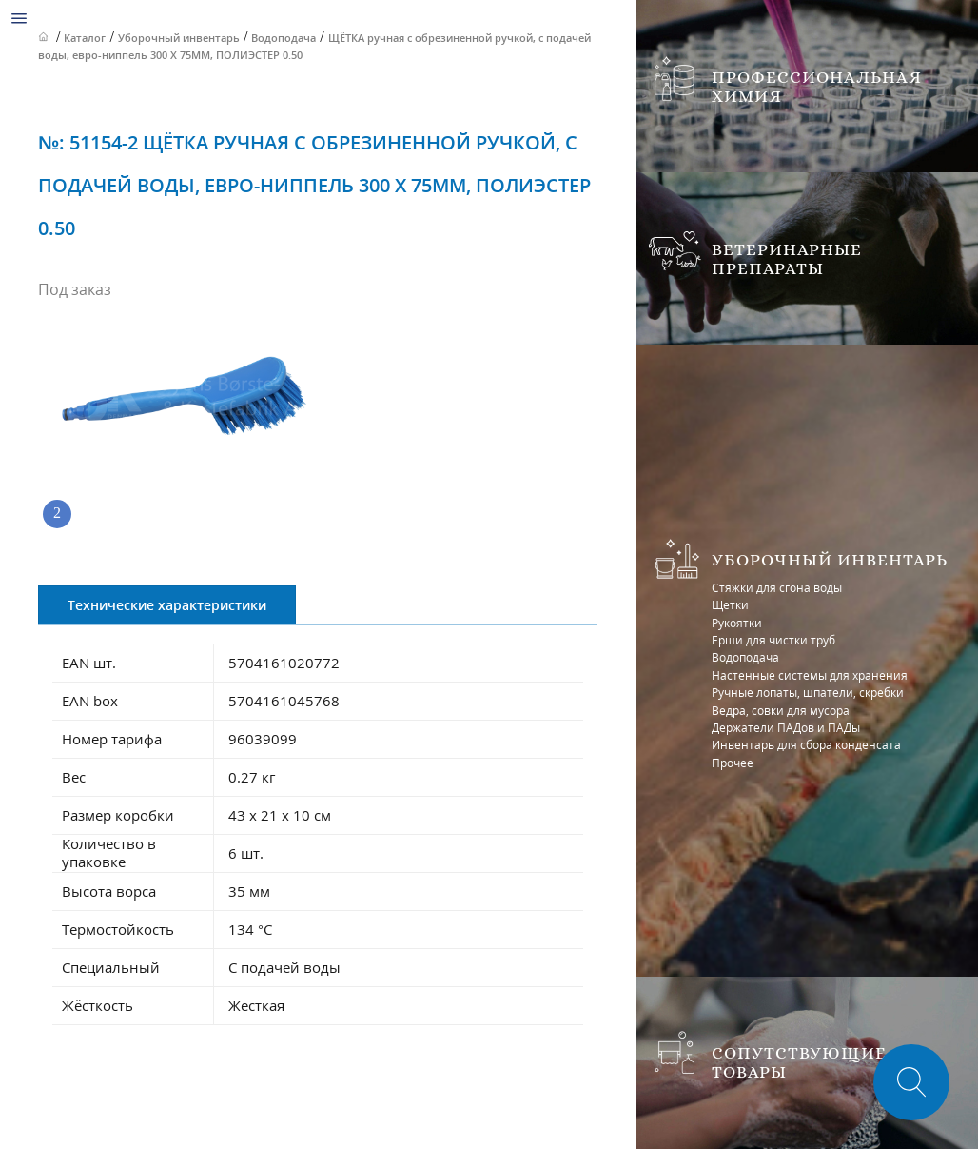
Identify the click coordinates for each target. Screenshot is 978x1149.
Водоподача (745, 657)
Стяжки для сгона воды (777, 588)
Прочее (732, 763)
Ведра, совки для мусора (781, 711)
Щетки (730, 605)
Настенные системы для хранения (810, 675)
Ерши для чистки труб (773, 640)
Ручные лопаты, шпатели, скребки (808, 692)
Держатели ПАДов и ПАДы (786, 728)
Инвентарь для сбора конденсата (806, 745)
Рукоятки (737, 623)
